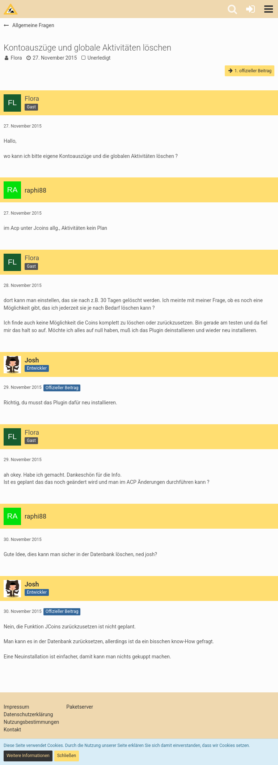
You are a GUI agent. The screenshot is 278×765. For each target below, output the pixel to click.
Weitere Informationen (28, 755)
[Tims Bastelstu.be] (10, 9)
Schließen (66, 755)
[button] (268, 9)
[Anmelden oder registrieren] (250, 9)
